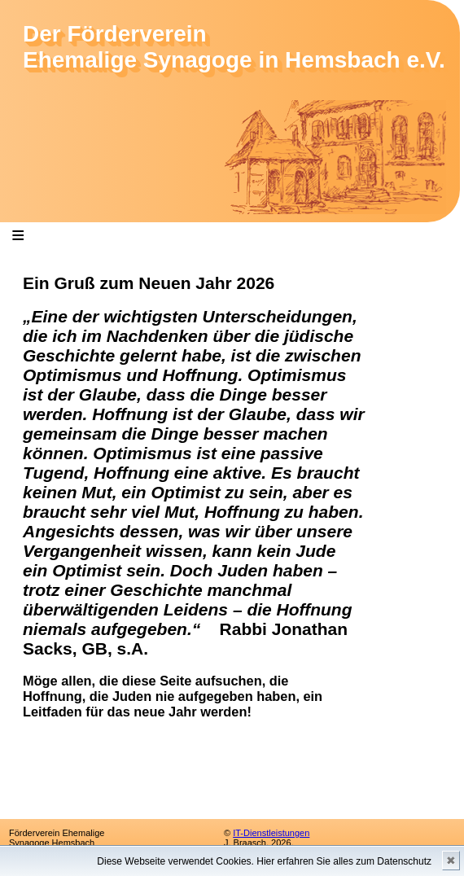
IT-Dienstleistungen (271, 833)
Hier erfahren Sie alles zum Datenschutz (343, 861)
